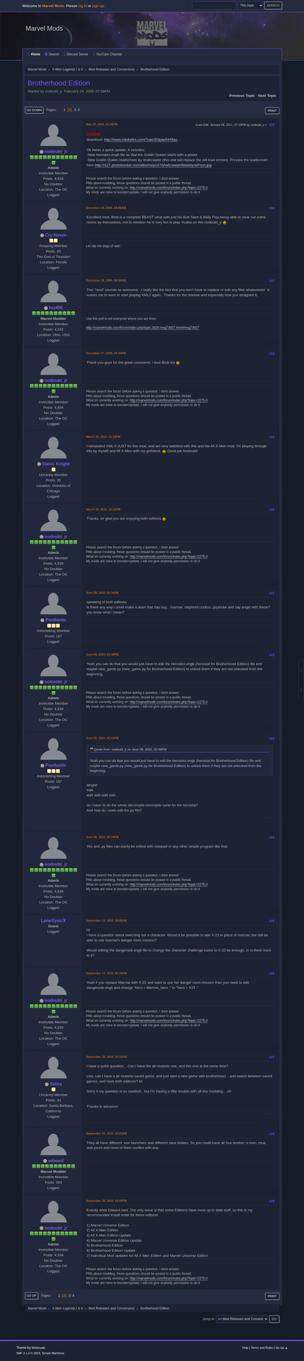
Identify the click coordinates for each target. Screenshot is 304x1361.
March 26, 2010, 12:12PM (103, 436)
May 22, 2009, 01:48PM (102, 124)
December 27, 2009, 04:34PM (106, 353)
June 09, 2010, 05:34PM (102, 837)
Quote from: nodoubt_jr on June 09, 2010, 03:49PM (130, 749)
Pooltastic (56, 620)
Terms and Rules (262, 1347)
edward (56, 1160)
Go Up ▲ (281, 1347)
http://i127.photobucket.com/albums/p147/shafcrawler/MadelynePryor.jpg (153, 165)
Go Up (31, 1295)
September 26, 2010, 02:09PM (106, 1200)
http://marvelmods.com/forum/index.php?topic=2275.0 (169, 188)
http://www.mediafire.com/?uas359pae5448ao (140, 140)
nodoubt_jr (56, 151)
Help (245, 1347)
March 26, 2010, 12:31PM (103, 509)
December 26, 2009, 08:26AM (106, 280)
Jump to (208, 1319)
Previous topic (242, 96)
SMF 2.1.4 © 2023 (28, 1353)
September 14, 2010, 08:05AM (106, 920)
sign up (98, 6)
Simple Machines (53, 1353)
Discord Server (76, 54)
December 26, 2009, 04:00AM (106, 207)
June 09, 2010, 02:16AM (102, 592)
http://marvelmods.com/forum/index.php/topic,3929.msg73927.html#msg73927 (142, 328)
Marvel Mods (44, 28)
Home (34, 54)
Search (52, 54)
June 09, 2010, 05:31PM (102, 738)
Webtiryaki (38, 1347)
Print (272, 110)
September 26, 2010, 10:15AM (106, 1056)
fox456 (56, 307)
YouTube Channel (107, 54)
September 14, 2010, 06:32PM (106, 973)
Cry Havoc (56, 235)
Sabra (56, 1084)
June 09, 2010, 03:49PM (102, 654)
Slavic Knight (56, 464)
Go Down (34, 110)
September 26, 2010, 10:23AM (106, 1133)
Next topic (267, 96)
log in (82, 6)
